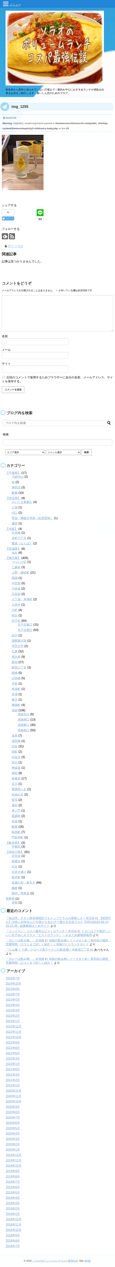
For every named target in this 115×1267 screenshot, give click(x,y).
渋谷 (15, 746)
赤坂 (15, 821)
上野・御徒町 (20, 572)
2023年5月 (13, 999)
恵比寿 (16, 656)
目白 (15, 762)
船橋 (15, 492)
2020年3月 (13, 1138)
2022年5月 (13, 1053)
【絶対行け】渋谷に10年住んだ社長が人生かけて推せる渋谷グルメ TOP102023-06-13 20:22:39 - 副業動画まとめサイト (58, 921)
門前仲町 (18, 837)
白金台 (16, 756)
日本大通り (19, 871)
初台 (15, 615)
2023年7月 (13, 994)
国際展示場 (19, 640)
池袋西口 (23, 730)
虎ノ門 (16, 810)
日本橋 (16, 532)
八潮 (15, 507)
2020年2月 (13, 1144)
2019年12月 (13, 1154)
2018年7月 (13, 1245)
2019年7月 (13, 1181)
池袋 (15, 710)
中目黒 (16, 583)
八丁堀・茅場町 (22, 599)
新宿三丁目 (19, 667)
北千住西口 (25, 629)
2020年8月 (13, 1112)
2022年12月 (13, 1026)
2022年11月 (13, 1031)
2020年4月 (13, 1133)
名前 (5, 336)
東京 (15, 699)
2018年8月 (13, 1240)
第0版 (87, 1260)
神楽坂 (16, 767)
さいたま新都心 (22, 501)
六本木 (16, 604)
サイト (6, 363)
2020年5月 (13, 1128)
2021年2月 (13, 1079)
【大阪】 (12, 528)
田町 (15, 751)
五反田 (16, 593)
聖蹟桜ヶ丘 (19, 789)
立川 (15, 783)
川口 (15, 512)
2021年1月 (13, 1085)
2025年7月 (13, 978)
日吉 (15, 866)
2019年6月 (13, 1187)
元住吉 (16, 855)
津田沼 (16, 487)
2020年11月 (13, 1095)
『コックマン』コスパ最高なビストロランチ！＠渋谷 (41, 931)
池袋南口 (23, 719)
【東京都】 (13, 557)
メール (6, 349)
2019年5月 (13, 1192)
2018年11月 (13, 1224)
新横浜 (16, 861)
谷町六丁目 (19, 537)
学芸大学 (18, 645)
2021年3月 (13, 1074)
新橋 (15, 672)
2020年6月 (13, 1122)
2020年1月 (13, 1149)
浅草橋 (16, 740)
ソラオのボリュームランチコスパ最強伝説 (55, 1260)
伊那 (15, 902)
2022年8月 (13, 1047)
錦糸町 (16, 831)
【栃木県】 (13, 842)
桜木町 (16, 877)
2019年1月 (13, 1213)
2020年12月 (13, 1090)
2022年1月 (13, 1063)
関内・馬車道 (20, 893)
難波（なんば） (22, 543)
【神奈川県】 (15, 851)
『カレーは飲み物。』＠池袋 (25, 940)
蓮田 (15, 523)
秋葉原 (16, 778)
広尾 (15, 651)
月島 (15, 683)
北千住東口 (25, 624)
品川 (15, 635)
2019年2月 (13, 1208)
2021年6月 (13, 1069)
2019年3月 (13, 1203)
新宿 (15, 662)
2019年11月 (13, 1160)
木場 (15, 694)
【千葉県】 (13, 472)
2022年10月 (13, 1037)
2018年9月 (13, 1235)
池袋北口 (23, 714)
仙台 (15, 552)
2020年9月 (13, 1106)
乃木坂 (16, 588)
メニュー (15, 4)
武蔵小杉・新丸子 (23, 882)
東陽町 (16, 704)
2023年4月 (13, 1004)
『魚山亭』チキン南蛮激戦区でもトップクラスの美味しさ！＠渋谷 (50, 917)
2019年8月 (13, 1176)
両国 (15, 577)
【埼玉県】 (13, 498)
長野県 (10, 898)
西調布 (16, 815)
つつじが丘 (19, 561)
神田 (15, 772)
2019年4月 (13, 1197)
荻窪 (15, 799)
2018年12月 (13, 1219)
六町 (15, 609)
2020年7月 (13, 1117)
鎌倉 (15, 887)
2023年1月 (13, 1021)
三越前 (16, 567)
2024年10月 (13, 983)
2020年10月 (13, 1101)
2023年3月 (13, 1010)
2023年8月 (13, 988)
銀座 (15, 826)
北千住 (16, 620)
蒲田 (15, 805)
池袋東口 (23, 724)
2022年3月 (13, 1058)
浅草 (15, 735)
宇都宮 (16, 846)
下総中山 (18, 476)
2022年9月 (13, 1042)
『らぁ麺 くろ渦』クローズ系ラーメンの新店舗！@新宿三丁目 (48, 949)
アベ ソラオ (15, 246)
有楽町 (16, 688)
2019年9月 (13, 1170)
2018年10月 (13, 1229)
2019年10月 (13, 1165)
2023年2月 (13, 1015)
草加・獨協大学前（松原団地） (32, 517)
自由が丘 (18, 794)
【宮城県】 (13, 548)
